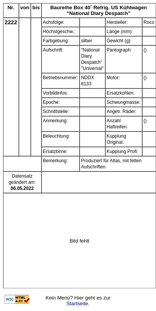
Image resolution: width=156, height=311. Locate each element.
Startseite (77, 303)
